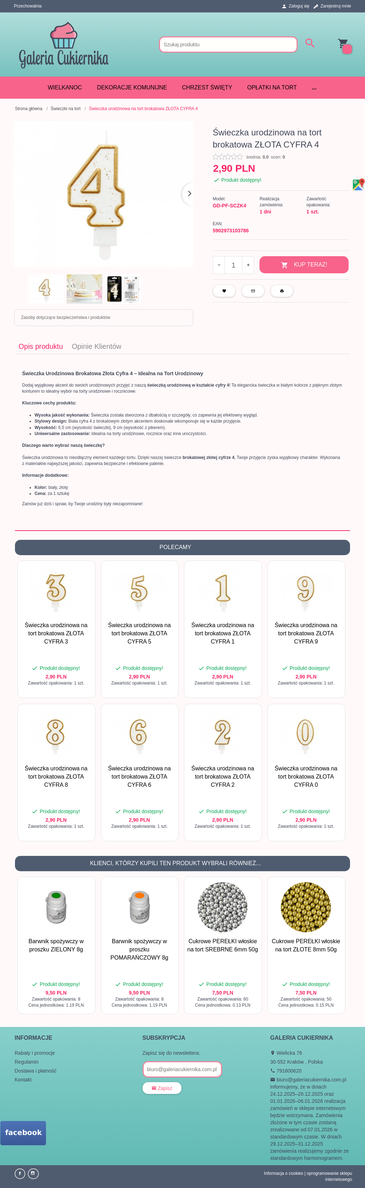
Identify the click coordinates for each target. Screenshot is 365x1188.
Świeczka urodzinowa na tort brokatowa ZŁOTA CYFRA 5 (139, 633)
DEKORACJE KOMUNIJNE (132, 87)
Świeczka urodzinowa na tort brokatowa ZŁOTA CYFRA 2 (222, 776)
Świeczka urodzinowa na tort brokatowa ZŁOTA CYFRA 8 (56, 776)
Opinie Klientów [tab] (97, 346)
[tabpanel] (182, 442)
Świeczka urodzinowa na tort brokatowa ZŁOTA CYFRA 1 (222, 633)
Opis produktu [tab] (41, 346)
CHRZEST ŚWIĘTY (207, 87)
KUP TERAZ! (304, 265)
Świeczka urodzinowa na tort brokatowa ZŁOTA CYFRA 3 (56, 633)
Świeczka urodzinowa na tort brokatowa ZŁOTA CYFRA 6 (139, 776)
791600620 (286, 1071)
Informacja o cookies (283, 1173)
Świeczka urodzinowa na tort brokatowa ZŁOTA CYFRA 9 (305, 633)
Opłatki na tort (272, 87)
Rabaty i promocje (35, 1053)
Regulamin (26, 1062)
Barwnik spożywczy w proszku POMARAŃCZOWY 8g (139, 949)
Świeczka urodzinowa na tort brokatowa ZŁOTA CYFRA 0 (305, 776)
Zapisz (162, 1088)
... (314, 87)
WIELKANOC (65, 87)
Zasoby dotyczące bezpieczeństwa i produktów (65, 317)
